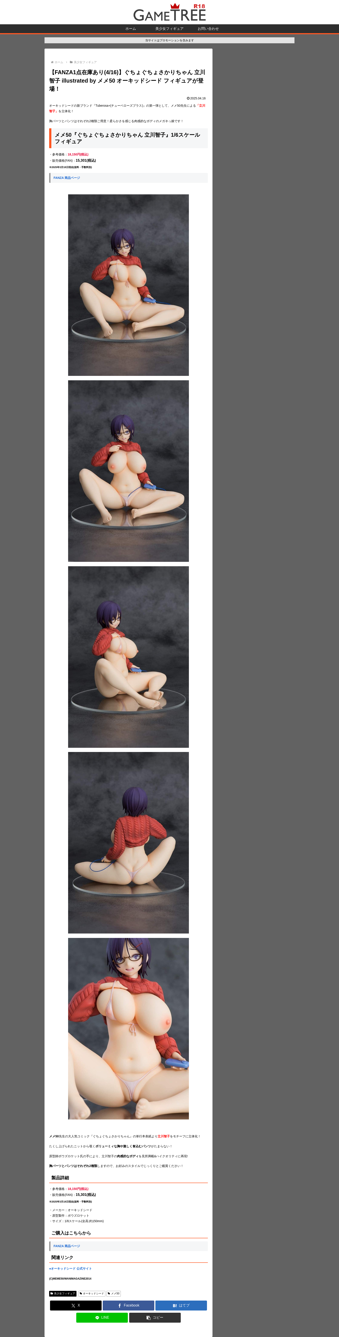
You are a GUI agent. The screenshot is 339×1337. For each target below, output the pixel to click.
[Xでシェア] (76, 1305)
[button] (155, 1318)
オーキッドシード (92, 1293)
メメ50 (113, 1293)
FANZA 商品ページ (67, 178)
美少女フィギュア (62, 1293)
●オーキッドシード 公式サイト (70, 1268)
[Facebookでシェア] (128, 1305)
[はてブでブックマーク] (181, 1305)
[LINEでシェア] (102, 1318)
